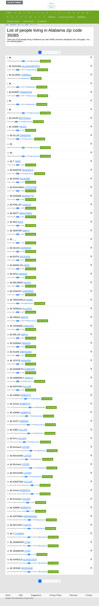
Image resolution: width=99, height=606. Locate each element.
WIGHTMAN (25, 213)
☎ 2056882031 (32, 87)
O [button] (78, 13)
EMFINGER (26, 352)
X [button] (35, 17)
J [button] (55, 13)
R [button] (7, 17)
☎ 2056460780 (42, 450)
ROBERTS (25, 395)
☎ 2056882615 (43, 537)
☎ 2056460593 (37, 398)
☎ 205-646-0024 (34, 113)
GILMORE (25, 178)
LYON (27, 542)
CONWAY (19, 533)
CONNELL (26, 75)
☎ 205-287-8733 (29, 381)
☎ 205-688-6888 (34, 61)
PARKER (22, 274)
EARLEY (29, 378)
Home (6, 24)
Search (51, 7)
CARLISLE (28, 326)
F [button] (37, 13)
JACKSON (25, 256)
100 (58, 52)
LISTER (25, 447)
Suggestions (36, 595)
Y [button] (39, 17)
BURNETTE (28, 196)
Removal (73, 595)
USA (19, 24)
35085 (26, 24)
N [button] (73, 13)
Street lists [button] (51, 17)
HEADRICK (27, 170)
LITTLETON (30, 187)
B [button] (19, 13)
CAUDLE (26, 204)
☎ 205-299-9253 (39, 424)
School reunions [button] (28, 21)
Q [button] (87, 13)
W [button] (30, 17)
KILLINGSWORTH (31, 66)
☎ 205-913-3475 (40, 519)
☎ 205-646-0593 (38, 416)
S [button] (12, 17)
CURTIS (27, 525)
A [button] (15, 13)
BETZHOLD (25, 118)
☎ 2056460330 (43, 571)
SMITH (25, 230)
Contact (89, 595)
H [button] (47, 13)
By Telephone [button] (42, 21)
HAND (26, 265)
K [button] (59, 13)
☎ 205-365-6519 (32, 320)
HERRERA (25, 248)
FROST (23, 127)
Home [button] (9, 13)
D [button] (28, 13)
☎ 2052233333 (40, 433)
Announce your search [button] (66, 17)
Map (23, 61)
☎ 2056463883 (43, 563)
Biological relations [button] (13, 21)
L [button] (64, 13)
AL (22, 24)
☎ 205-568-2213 (34, 147)
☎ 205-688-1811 (29, 303)
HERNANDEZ (30, 516)
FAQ (21, 595)
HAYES (27, 282)
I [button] (51, 13)
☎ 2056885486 (40, 528)
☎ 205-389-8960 (32, 69)
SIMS (18, 161)
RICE (20, 222)
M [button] (68, 13)
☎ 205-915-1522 (32, 95)
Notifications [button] (81, 17)
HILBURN (26, 360)
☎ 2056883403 (26, 78)
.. (15, 239)
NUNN (29, 300)
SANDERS (25, 135)
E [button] (33, 13)
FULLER (27, 386)
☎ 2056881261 (43, 545)
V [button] (25, 17)
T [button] (16, 17)
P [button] (82, 13)
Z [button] (44, 17)
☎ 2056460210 (32, 104)
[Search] (70, 3)
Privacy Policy (55, 595)
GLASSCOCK (30, 559)
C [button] (24, 13)
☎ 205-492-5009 (27, 121)
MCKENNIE (27, 568)
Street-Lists (13, 24)
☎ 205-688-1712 (29, 139)
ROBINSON (26, 92)
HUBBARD (29, 369)
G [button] (42, 13)
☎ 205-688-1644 (34, 156)
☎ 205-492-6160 (29, 173)
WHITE (24, 317)
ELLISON (27, 308)
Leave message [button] (45, 61)
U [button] (21, 17)
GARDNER (28, 291)
